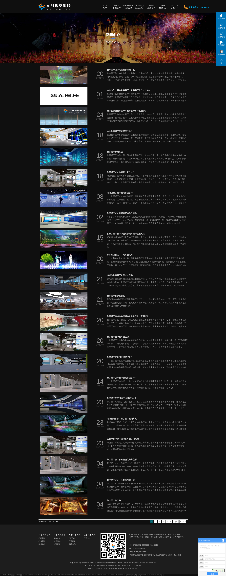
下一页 (169, 522)
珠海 (119, 568)
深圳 (105, 568)
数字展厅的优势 (114, 500)
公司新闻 (42, 538)
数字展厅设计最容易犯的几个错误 (122, 213)
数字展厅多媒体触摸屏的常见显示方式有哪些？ (128, 316)
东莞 (112, 568)
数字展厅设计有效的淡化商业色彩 (122, 460)
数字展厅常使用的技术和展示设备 (122, 398)
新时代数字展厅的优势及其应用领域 (123, 439)
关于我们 (174, 6)
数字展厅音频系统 (115, 152)
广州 (109, 568)
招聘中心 (72, 544)
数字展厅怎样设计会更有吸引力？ (122, 378)
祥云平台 (111, 565)
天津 (125, 568)
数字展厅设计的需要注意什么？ (121, 172)
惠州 (115, 568)
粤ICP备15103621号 (92, 565)
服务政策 (57, 538)
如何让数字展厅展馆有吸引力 (120, 193)
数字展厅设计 (131, 562)
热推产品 (91, 568)
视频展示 (151, 6)
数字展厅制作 (140, 562)
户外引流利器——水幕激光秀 (120, 255)
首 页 (105, 6)
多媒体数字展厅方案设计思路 (120, 275)
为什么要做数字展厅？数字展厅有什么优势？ (127, 111)
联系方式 (87, 538)
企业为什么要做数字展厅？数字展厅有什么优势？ (129, 90)
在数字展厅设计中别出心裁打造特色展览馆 (126, 234)
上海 (132, 568)
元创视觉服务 (59, 535)
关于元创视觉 (75, 535)
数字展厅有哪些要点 (116, 296)
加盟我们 (57, 544)
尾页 (175, 522)
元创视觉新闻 (44, 535)
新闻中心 (163, 6)
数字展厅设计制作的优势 (118, 337)
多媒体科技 (140, 6)
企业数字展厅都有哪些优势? (119, 131)
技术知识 (42, 544)
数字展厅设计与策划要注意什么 (121, 70)
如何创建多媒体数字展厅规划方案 (122, 419)
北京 (136, 568)
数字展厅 (117, 6)
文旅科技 (128, 6)
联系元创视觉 (90, 535)
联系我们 (72, 541)
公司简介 (72, 538)
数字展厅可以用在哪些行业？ (120, 357)
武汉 (129, 568)
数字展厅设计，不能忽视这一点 (121, 480)
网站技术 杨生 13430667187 (131, 565)
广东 (122, 568)
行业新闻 (42, 541)
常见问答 (57, 541)
